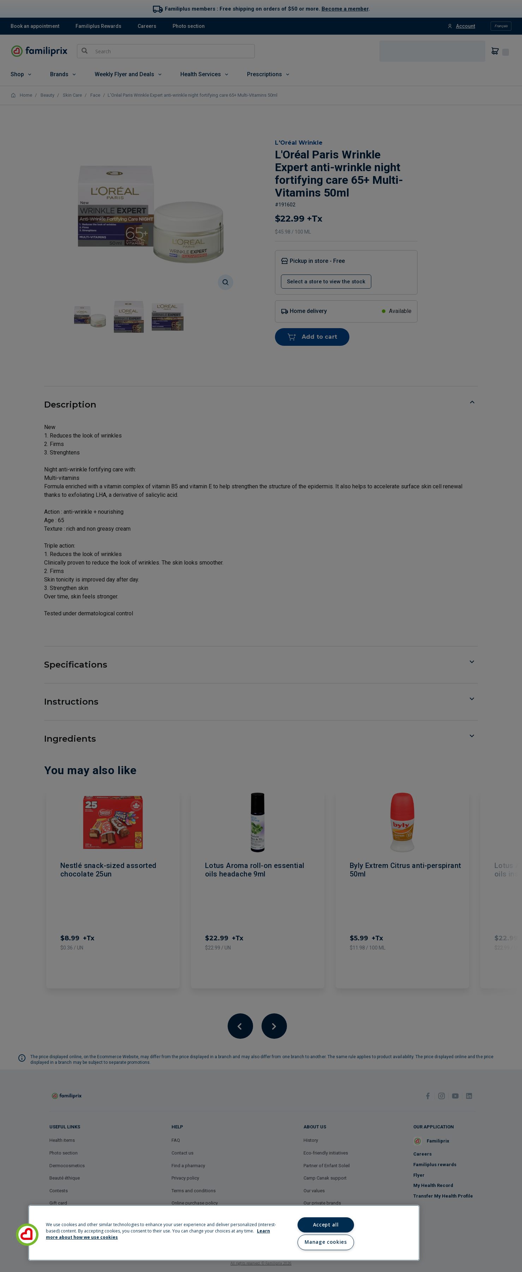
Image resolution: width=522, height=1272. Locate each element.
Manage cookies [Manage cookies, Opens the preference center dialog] (326, 1242)
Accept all (326, 1225)
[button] (27, 1234)
